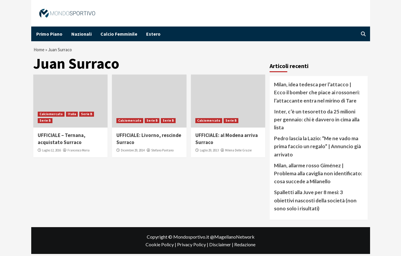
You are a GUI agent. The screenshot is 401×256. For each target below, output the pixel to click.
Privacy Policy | (193, 246)
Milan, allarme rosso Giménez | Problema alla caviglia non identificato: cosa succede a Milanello (318, 175)
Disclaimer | (221, 246)
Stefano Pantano (162, 152)
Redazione (244, 246)
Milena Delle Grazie (238, 152)
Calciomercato (51, 116)
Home (39, 51)
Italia (72, 116)
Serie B (86, 116)
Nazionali (81, 34)
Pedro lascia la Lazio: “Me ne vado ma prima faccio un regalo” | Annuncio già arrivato (317, 148)
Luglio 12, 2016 (51, 152)
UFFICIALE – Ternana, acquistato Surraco (61, 141)
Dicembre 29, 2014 (133, 152)
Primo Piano (49, 34)
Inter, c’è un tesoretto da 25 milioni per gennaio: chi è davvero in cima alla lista (316, 121)
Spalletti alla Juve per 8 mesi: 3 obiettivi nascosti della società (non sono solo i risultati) (315, 202)
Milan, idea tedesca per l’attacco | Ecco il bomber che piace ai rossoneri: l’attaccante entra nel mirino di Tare (317, 94)
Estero (153, 34)
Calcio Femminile (118, 34)
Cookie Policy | (161, 246)
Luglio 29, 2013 (209, 152)
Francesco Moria (78, 152)
